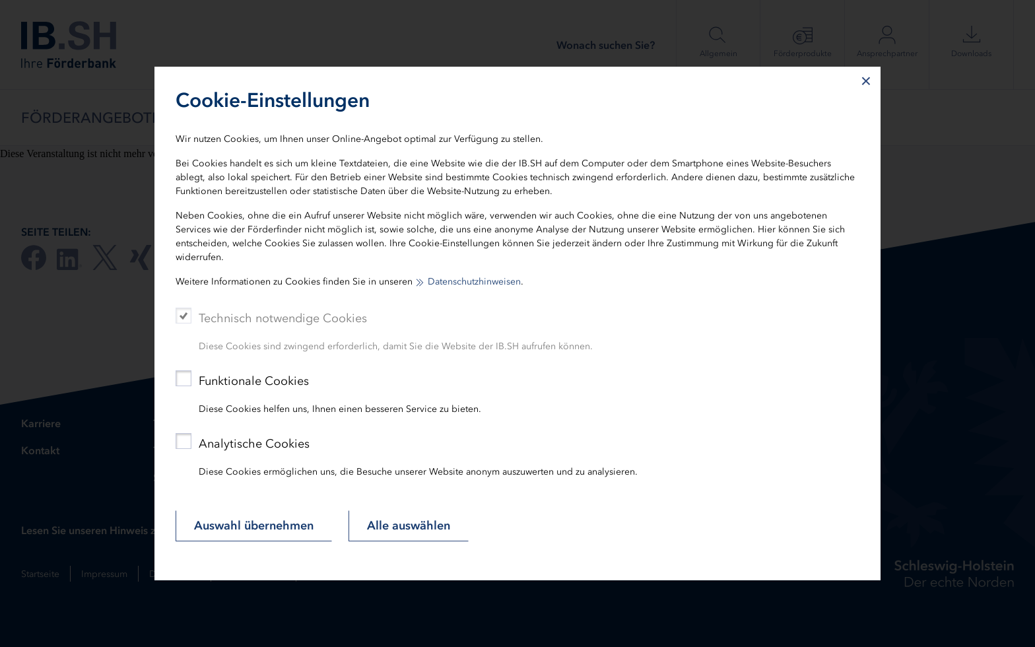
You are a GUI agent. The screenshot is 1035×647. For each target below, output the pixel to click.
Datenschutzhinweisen (474, 281)
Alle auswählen (408, 525)
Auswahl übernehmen (254, 525)
